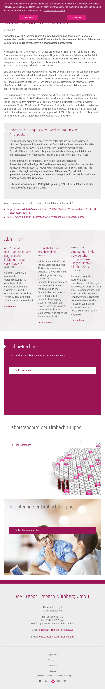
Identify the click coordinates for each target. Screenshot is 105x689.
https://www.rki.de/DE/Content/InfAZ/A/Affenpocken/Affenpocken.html (45, 217)
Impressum (52, 655)
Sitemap (52, 671)
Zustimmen (77, 17)
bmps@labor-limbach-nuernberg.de (56, 636)
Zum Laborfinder (23, 445)
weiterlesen (11, 306)
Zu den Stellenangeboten (27, 530)
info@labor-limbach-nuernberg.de (56, 629)
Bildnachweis (53, 665)
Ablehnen (28, 17)
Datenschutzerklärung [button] (54, 10)
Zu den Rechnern (23, 370)
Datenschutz (52, 660)
